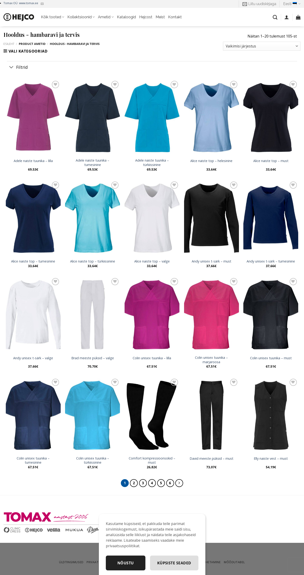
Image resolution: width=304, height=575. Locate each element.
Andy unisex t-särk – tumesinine (271, 261)
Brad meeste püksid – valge (92, 358)
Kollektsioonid (81, 17)
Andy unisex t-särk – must (211, 261)
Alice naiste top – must (270, 161)
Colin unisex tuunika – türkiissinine (92, 460)
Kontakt (175, 17)
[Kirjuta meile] (42, 4)
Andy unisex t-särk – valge (33, 358)
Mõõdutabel (234, 562)
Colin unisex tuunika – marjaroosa (211, 360)
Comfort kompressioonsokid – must (152, 460)
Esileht (8, 44)
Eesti (292, 4)
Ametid (105, 17)
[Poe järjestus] (262, 46)
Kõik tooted (52, 17)
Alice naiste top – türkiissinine (92, 261)
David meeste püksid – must (211, 458)
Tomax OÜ (20, 3)
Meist (160, 17)
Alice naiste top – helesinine (211, 161)
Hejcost (145, 17)
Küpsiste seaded (174, 563)
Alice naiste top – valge (152, 261)
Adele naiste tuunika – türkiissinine (152, 162)
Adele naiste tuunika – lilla (33, 161)
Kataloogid (126, 17)
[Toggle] (11, 67)
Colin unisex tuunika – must (271, 358)
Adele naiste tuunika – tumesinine (92, 162)
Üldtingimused (71, 562)
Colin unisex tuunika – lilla (152, 358)
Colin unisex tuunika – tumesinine (33, 460)
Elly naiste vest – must (271, 458)
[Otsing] (275, 17)
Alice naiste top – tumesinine (33, 261)
